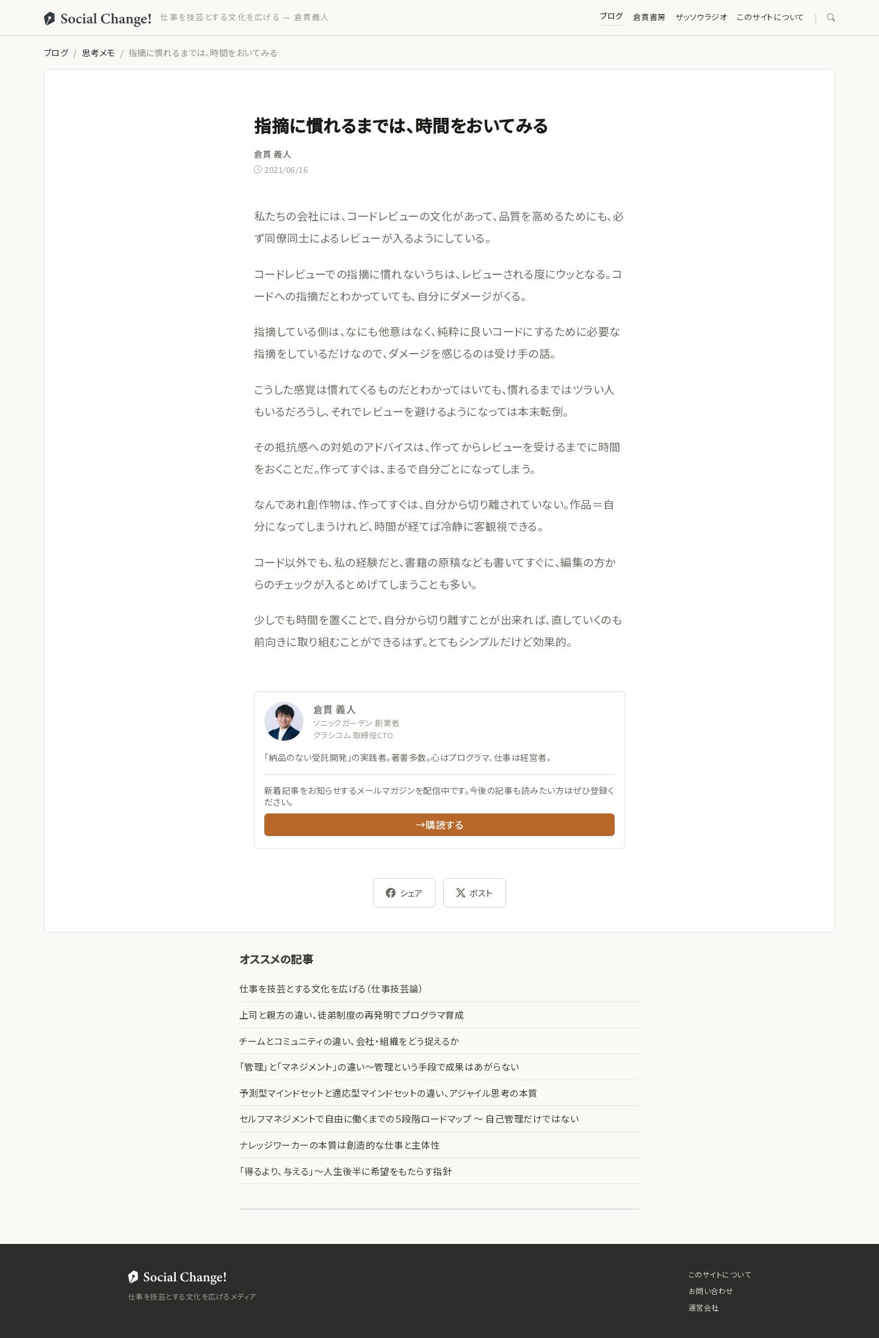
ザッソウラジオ (701, 17)
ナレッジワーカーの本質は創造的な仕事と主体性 (339, 1144)
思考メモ (98, 52)
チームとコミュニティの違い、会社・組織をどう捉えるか (349, 1040)
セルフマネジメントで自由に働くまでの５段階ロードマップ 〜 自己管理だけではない (409, 1118)
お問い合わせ (711, 1290)
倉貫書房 (649, 17)
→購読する (439, 824)
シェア (404, 893)
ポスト (474, 893)
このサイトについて (770, 17)
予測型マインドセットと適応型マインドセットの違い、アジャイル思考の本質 (388, 1092)
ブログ (611, 15)
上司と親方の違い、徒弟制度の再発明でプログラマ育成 (351, 1014)
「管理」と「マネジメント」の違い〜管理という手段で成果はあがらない (379, 1066)
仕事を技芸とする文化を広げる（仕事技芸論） (331, 988)
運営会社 (704, 1307)
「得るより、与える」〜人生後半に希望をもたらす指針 (345, 1171)
